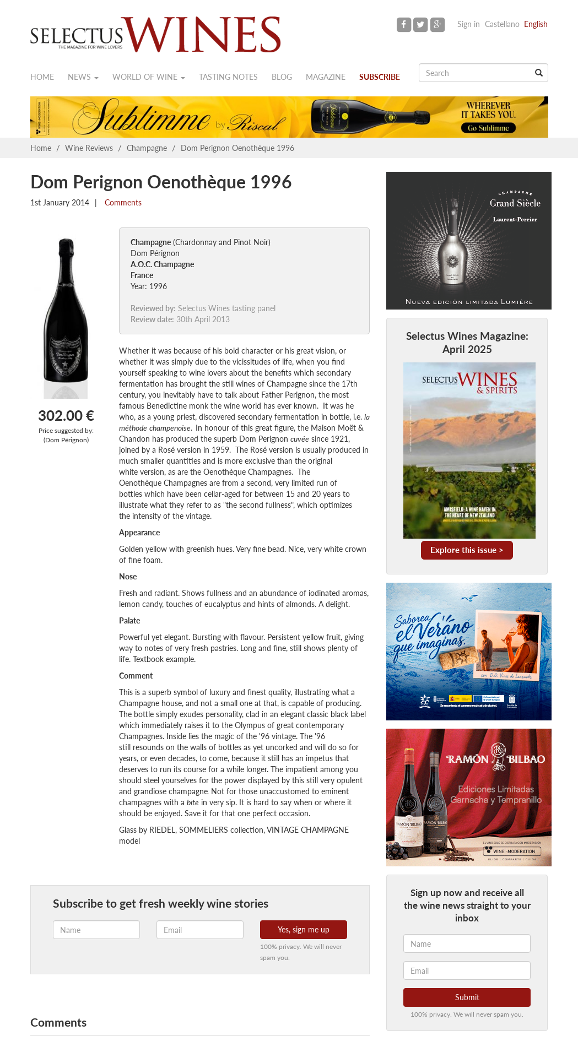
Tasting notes (228, 77)
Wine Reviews (89, 148)
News (83, 77)
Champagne (147, 148)
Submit (467, 997)
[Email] (467, 970)
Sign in (468, 24)
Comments (122, 202)
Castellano (502, 24)
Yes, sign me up (303, 929)
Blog (282, 77)
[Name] (467, 943)
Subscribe (379, 77)
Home (42, 77)
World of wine (148, 77)
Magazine (325, 77)
